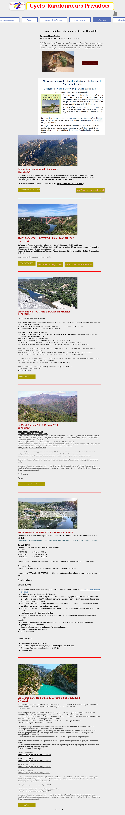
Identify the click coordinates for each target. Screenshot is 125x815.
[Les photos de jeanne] (50, 264)
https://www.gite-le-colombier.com (32, 448)
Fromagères (94, 247)
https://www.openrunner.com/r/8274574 (34, 767)
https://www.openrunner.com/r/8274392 (34, 755)
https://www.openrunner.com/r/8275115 (34, 773)
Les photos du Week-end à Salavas (31, 318)
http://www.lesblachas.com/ (50, 328)
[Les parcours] (90, 63)
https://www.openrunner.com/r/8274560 (34, 761)
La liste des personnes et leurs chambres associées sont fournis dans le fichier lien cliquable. (57, 540)
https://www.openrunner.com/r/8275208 (34, 791)
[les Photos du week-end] (79, 264)
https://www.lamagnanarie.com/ (70, 184)
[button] (115, 13)
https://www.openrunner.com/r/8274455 (34, 785)
